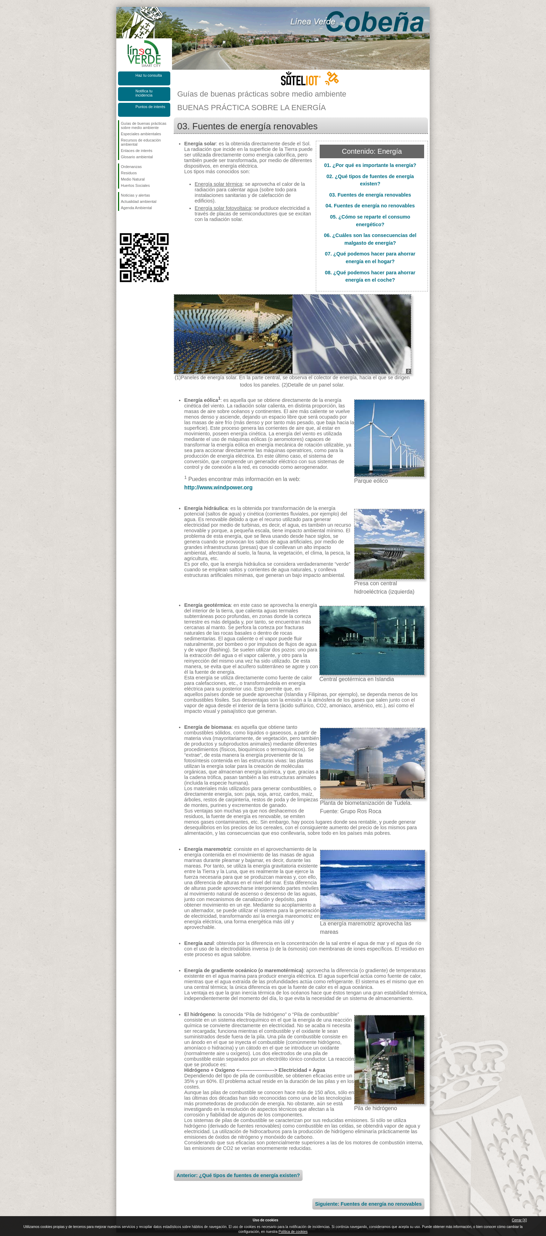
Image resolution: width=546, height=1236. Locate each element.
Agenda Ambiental (136, 208)
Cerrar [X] (519, 1220)
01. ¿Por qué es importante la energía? (370, 165)
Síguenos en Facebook (122, 222)
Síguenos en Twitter (134, 222)
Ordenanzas (131, 167)
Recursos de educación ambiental (141, 142)
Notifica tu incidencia (144, 93)
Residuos (129, 173)
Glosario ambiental (137, 157)
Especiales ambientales (141, 134)
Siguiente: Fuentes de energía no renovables (368, 1204)
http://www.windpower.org (218, 487)
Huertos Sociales (135, 185)
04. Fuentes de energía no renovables (370, 205)
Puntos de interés (150, 107)
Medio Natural (133, 179)
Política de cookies (293, 1232)
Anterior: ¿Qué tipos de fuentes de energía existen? (238, 1175)
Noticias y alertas (135, 195)
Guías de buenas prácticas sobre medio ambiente (143, 125)
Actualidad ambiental (138, 201)
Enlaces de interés (137, 150)
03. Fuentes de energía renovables (370, 195)
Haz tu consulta (148, 75)
